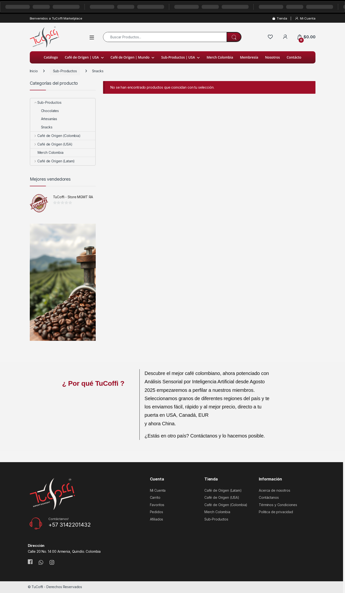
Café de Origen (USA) (51, 144)
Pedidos (156, 512)
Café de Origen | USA (82, 57)
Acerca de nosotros (274, 490)
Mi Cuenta (305, 18)
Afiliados (156, 519)
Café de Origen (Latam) (52, 161)
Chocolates (44, 111)
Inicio (34, 71)
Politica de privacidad (276, 512)
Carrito (155, 497)
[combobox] (165, 37)
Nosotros (272, 57)
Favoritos (157, 505)
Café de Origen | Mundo (130, 57)
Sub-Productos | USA (178, 57)
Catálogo (51, 57)
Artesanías (43, 119)
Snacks (41, 127)
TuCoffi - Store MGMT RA (73, 197)
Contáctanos (269, 497)
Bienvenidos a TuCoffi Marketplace (56, 18)
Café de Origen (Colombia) (55, 136)
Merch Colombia (220, 57)
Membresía (249, 57)
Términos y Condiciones (278, 505)
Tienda (279, 18)
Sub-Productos (65, 71)
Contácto (294, 57)
